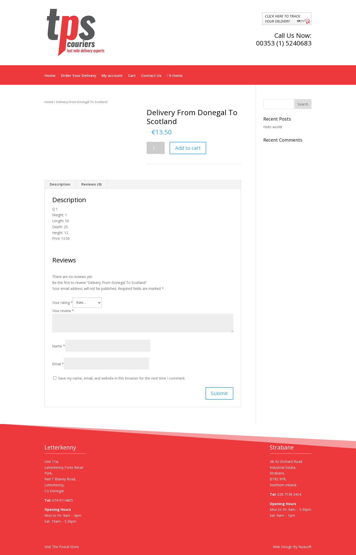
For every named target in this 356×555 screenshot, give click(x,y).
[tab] (60, 184)
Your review (63, 310)
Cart (132, 75)
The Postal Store (65, 546)
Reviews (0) (91, 184)
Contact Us (151, 75)
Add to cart (188, 148)
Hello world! (272, 127)
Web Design (282, 546)
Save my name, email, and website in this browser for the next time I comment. (121, 378)
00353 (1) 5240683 (284, 43)
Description (60, 184)
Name (58, 346)
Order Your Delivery (78, 75)
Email (58, 364)
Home (49, 75)
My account (112, 75)
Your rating (62, 302)
